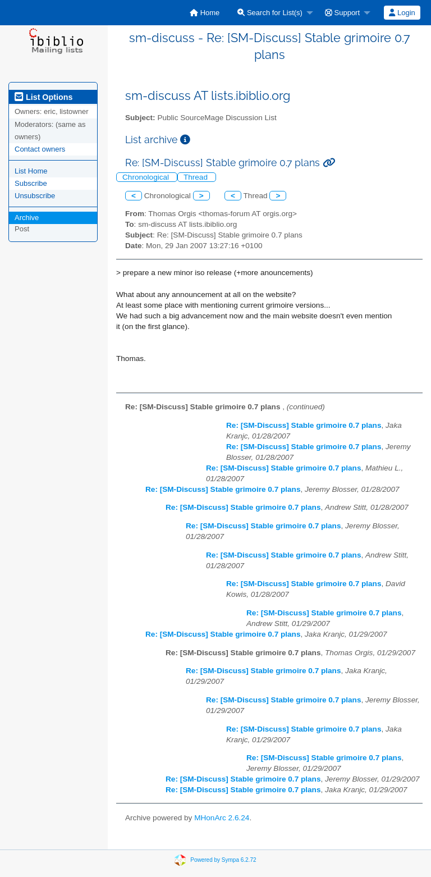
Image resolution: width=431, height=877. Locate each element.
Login (402, 12)
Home (204, 12)
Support (342, 12)
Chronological (146, 177)
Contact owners (40, 149)
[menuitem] (204, 12)
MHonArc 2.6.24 (221, 818)
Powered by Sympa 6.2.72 (223, 860)
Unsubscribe (35, 195)
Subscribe (31, 183)
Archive (27, 217)
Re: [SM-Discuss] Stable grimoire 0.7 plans (303, 425)
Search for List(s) (269, 12)
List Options (43, 97)
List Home (31, 171)
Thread (197, 177)
